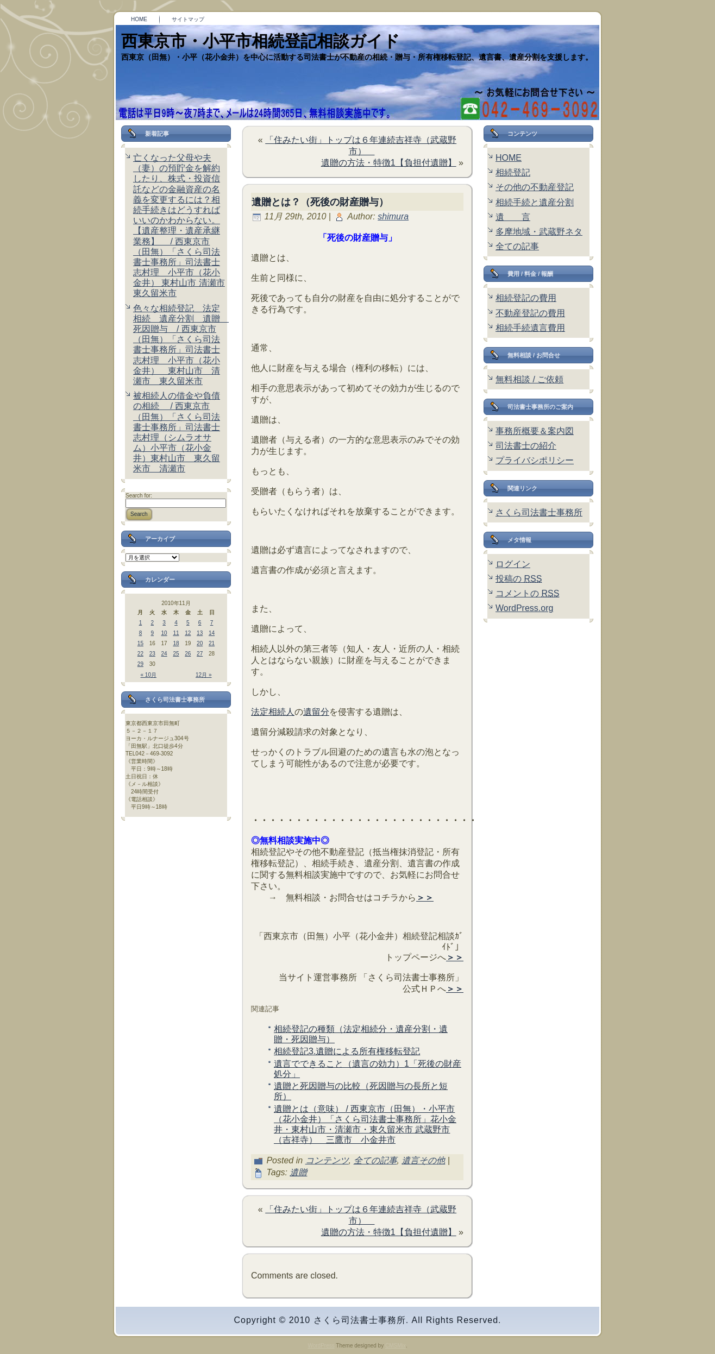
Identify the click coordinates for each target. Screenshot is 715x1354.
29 (140, 664)
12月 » (203, 675)
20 (200, 643)
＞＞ (425, 897)
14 (212, 633)
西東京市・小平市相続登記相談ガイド (260, 41)
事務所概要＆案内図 (535, 431)
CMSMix (395, 1346)
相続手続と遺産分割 (535, 202)
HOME (509, 157)
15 (140, 643)
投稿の (519, 578)
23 (152, 654)
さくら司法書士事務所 (539, 512)
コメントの (527, 593)
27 (200, 654)
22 (140, 654)
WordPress (321, 1346)
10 (164, 633)
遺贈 (298, 1172)
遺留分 (316, 711)
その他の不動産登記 (535, 187)
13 (200, 633)
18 (176, 643)
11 (176, 633)
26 (188, 654)
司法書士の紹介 (526, 445)
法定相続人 (272, 711)
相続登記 (513, 172)
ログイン (513, 564)
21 (212, 643)
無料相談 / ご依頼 (529, 379)
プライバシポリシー (535, 460)
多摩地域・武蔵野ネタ (539, 231)
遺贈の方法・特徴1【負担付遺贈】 (388, 162)
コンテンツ (327, 1160)
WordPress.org (524, 608)
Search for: (139, 496)
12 (188, 633)
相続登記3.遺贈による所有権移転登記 (347, 1051)
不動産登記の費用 (530, 313)
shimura (393, 216)
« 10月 (148, 675)
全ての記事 (375, 1160)
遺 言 (513, 217)
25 (176, 654)
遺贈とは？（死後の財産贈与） (320, 202)
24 (164, 654)
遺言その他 (423, 1160)
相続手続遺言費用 (530, 327)
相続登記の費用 (526, 298)
